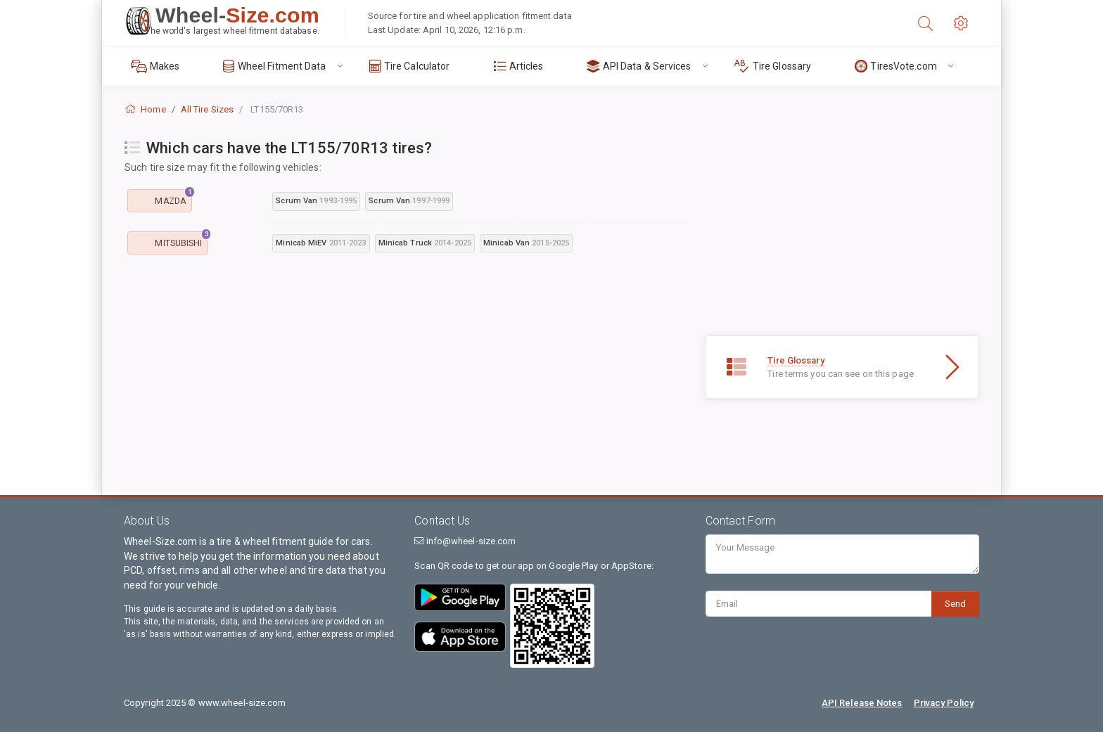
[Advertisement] (406, 372)
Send (955, 603)
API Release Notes (862, 703)
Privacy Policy (944, 703)
